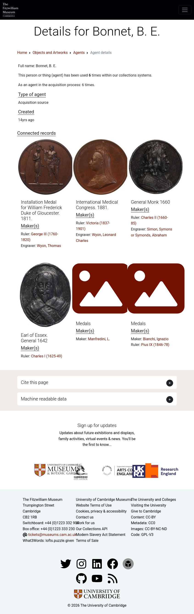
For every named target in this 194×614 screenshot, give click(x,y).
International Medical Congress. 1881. (97, 204)
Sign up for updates (97, 425)
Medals (83, 323)
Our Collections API (92, 529)
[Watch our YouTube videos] (97, 578)
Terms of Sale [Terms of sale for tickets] (87, 540)
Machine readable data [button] (44, 399)
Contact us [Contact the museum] (85, 517)
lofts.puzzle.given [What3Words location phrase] (59, 540)
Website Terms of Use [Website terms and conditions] (94, 505)
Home (22, 52)
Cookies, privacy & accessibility (101, 511)
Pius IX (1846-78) (155, 345)
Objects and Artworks (50, 52)
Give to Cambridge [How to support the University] (146, 511)
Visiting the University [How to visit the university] (148, 505)
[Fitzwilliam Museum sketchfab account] (128, 563)
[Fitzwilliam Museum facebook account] (97, 563)
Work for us (85, 523)
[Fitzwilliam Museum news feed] (112, 578)
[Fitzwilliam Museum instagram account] (82, 563)
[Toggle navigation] (184, 9)
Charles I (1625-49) (46, 356)
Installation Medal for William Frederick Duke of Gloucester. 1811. (41, 210)
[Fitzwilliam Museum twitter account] (66, 563)
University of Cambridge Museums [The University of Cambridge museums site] (104, 499)
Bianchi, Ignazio (155, 339)
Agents (79, 52)
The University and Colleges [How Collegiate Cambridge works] (153, 499)
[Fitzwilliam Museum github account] (82, 578)
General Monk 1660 (150, 202)
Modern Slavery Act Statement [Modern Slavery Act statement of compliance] (100, 534)
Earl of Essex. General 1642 (34, 337)
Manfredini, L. (99, 339)
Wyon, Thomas (49, 246)
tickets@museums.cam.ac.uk (52, 534)
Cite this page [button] (34, 382)
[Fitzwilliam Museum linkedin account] (113, 563)
